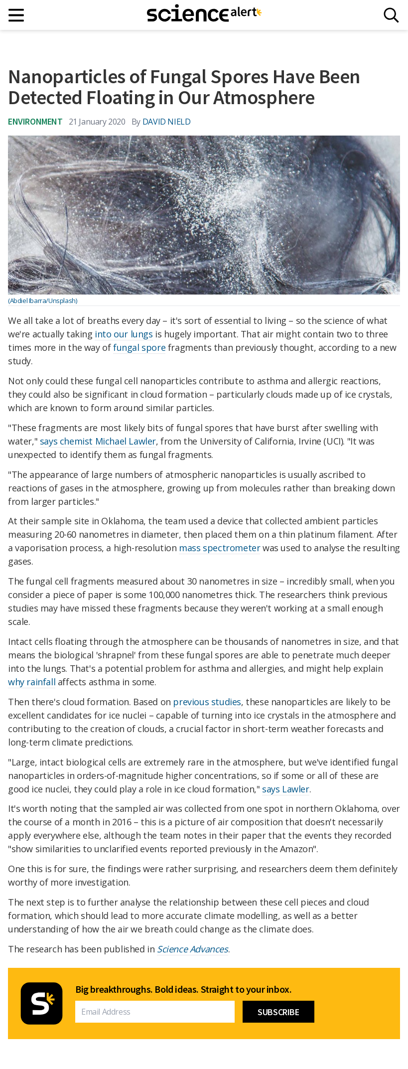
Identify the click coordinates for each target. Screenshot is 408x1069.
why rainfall (31, 682)
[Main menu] (16, 15)
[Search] (391, 15)
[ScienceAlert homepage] (204, 15)
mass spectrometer (219, 548)
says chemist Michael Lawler (98, 441)
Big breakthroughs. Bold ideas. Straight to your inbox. (183, 989)
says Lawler (285, 789)
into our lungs (123, 334)
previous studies (207, 702)
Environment (35, 121)
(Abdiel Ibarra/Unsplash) (42, 300)
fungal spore (139, 347)
